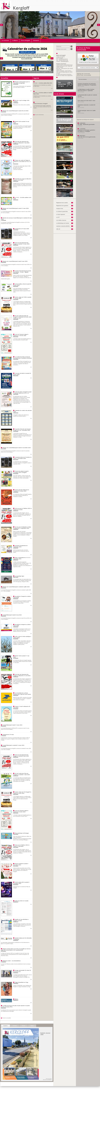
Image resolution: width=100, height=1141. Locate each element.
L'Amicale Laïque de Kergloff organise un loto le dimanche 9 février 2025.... (22, 815)
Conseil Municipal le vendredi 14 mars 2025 (13, 745)
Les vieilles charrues (61, 220)
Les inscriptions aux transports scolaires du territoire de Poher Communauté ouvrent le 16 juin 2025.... (22, 602)
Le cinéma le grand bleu (62, 211)
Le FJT (58, 217)
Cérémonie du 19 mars (8, 734)
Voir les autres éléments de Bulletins (47, 1079)
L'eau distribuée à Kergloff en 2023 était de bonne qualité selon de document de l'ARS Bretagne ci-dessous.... (22, 925)
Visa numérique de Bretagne (22, 833)
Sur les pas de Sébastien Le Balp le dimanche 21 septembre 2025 (22, 527)
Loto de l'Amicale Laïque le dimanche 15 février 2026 (20, 335)
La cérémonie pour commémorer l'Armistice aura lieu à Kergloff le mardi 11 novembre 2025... (22, 463)
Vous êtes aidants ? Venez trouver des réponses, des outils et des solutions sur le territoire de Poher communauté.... (22, 477)
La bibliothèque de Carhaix (62, 223)
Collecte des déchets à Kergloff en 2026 (40, 72)
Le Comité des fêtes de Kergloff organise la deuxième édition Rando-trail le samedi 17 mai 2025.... (22, 661)
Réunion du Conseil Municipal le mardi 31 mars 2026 (16, 208)
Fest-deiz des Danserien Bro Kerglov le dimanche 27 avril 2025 (22, 675)
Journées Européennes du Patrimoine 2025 (20, 546)
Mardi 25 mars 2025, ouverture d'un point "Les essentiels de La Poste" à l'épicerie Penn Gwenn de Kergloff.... (22, 698)
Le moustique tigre (19, 576)
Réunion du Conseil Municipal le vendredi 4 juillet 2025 (16, 586)
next (98, 25)
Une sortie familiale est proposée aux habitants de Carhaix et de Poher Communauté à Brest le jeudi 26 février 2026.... (22, 290)
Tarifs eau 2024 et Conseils (21, 900)
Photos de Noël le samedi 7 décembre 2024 (20, 864)
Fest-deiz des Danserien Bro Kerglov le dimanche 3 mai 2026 (21, 142)
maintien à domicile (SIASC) (63, 226)
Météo (16, 999)
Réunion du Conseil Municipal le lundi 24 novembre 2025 (17, 447)
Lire (31, 90)
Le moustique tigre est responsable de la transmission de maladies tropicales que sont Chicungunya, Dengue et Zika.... (22, 580)
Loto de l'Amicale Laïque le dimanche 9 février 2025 (20, 811)
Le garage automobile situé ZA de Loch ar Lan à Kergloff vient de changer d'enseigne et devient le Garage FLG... (22, 976)
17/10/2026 (82, 128)
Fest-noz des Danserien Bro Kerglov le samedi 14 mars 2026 (21, 243)
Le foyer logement (60, 214)
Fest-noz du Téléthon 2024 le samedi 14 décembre (21, 845)
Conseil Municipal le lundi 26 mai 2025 (12, 615)
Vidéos (32, 1025)
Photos (23, 1025)
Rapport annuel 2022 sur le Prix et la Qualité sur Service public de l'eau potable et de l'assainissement (16, 949)
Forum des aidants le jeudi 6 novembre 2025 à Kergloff (21, 472)
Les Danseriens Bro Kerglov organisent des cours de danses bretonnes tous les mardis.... (42, 107)
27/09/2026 (82, 123)
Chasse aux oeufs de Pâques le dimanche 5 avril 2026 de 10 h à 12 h (22, 161)
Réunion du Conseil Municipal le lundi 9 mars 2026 (15, 261)
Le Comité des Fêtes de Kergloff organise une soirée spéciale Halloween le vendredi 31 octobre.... (22, 495)
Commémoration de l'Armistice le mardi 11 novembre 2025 (22, 458)
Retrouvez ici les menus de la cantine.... (22, 104)
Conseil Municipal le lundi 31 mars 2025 (12, 725)
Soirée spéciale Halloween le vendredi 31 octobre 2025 (21, 490)
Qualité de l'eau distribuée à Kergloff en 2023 (21, 920)
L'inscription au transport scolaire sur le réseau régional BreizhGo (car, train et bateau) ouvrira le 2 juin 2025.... (22, 630)
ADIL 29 (58, 229)
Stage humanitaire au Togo (21, 982)
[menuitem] (5, 41)
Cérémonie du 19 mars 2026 (22, 228)
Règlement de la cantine (62, 202)
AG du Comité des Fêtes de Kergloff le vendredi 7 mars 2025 (21, 774)
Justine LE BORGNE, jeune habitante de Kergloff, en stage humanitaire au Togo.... (22, 986)
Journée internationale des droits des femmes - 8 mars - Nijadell (22, 271)
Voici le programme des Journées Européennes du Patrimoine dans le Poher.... (21, 551)
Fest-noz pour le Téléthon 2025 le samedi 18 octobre (22, 509)
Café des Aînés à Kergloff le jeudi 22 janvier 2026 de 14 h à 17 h (22, 392)
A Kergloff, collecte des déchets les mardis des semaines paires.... (21, 415)
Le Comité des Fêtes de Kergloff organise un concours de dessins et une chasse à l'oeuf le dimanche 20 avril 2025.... (22, 712)
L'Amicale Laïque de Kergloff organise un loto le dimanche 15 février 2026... (22, 339)
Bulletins (5, 1025)
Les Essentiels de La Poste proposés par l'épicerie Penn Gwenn (22, 693)
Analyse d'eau (59, 208)
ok (71, 46)
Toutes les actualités (7, 1017)
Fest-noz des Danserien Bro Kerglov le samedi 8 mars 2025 (21, 755)
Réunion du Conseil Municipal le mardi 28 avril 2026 (15, 110)
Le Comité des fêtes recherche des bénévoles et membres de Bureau (22, 357)
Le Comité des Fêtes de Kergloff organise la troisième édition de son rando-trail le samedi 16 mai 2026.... (22, 127)
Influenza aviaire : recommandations (12, 960)
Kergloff (21, 8)
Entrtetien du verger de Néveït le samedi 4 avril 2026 (22, 179)
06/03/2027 (82, 135)
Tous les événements (39, 114)
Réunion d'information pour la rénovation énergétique (21, 82)
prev (1, 25)
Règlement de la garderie (62, 205)
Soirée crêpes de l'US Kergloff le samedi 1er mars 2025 (22, 792)
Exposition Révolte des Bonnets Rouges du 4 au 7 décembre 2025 (22, 429)
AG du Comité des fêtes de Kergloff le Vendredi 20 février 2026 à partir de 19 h (22, 317)
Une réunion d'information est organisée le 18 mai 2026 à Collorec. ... (22, 87)
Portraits (15, 1025)
